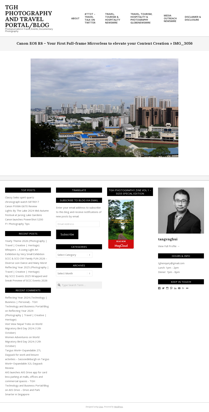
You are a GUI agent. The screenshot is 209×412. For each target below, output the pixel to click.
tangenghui (168, 239)
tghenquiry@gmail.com (171, 263)
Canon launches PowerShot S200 (24, 219)
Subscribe (67, 234)
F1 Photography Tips (17, 223)
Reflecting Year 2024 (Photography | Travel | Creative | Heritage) (25, 315)
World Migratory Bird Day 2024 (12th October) (23, 328)
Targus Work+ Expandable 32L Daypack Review (27, 363)
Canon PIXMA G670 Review (21, 206)
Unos (101, 407)
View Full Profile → (169, 246)
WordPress (118, 407)
